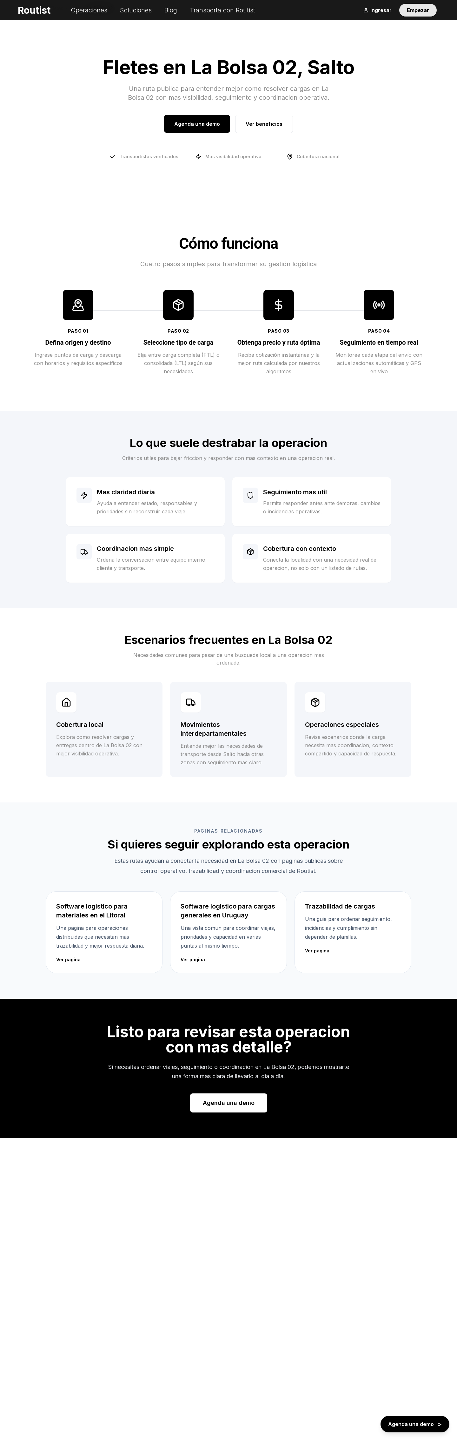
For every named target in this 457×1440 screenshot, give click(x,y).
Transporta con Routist (222, 10)
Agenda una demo (197, 124)
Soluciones (136, 10)
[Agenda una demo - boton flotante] (415, 1424)
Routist (34, 10)
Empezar (418, 10)
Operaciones (89, 10)
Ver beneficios (264, 124)
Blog (170, 10)
